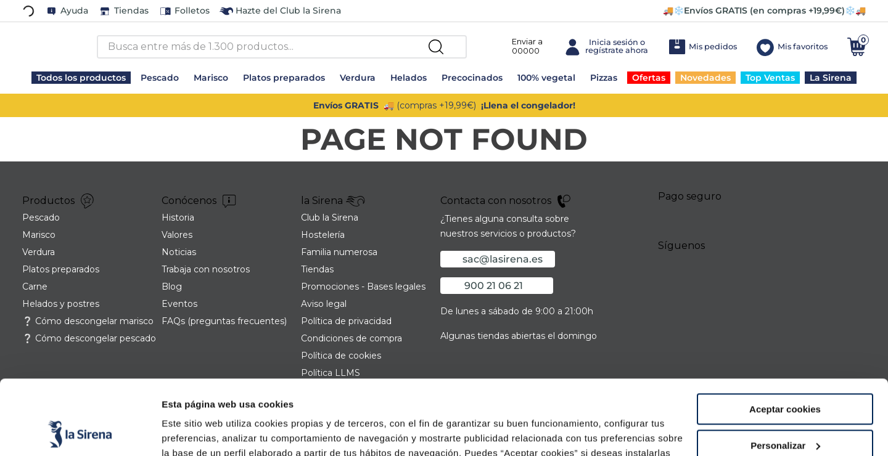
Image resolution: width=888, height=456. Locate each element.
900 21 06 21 (493, 285)
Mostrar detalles (198, 431)
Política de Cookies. (586, 398)
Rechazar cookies (785, 411)
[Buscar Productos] (436, 46)
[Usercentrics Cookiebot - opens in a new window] (80, 432)
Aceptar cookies (785, 339)
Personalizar (785, 375)
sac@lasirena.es (502, 259)
